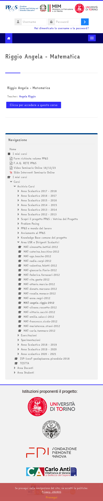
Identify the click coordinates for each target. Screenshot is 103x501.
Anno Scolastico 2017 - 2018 (39, 191)
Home (12, 149)
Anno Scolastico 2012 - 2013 (39, 214)
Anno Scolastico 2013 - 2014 (39, 210)
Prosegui (51, 497)
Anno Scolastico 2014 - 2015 (39, 205)
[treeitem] (51, 261)
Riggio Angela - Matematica (28, 87)
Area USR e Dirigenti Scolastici (40, 242)
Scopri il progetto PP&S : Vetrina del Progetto (49, 219)
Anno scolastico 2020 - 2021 (38, 354)
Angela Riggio (27, 96)
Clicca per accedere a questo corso (33, 105)
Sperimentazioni (30, 340)
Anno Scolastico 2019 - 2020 (39, 349)
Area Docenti (25, 368)
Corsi (17, 182)
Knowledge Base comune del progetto (44, 238)
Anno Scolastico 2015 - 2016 (39, 200)
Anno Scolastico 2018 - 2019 (39, 345)
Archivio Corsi (26, 186)
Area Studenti (25, 372)
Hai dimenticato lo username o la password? (61, 28)
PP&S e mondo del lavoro (36, 228)
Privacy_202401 (51, 492)
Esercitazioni (29, 335)
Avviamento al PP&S (33, 233)
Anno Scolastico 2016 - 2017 (39, 196)
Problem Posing (30, 224)
